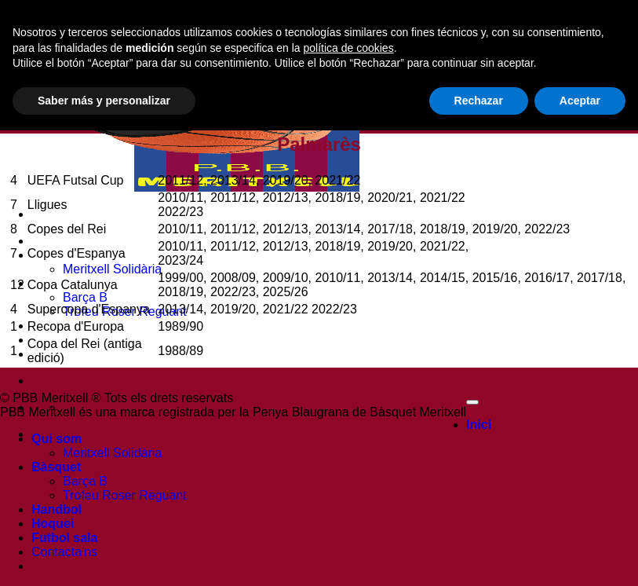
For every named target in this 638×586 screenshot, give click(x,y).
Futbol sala (64, 354)
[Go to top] (472, 402)
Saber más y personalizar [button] (104, 555)
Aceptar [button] (580, 555)
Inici (44, 240)
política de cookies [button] (348, 502)
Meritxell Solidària (112, 269)
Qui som (56, 438)
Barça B (85, 297)
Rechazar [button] (478, 555)
